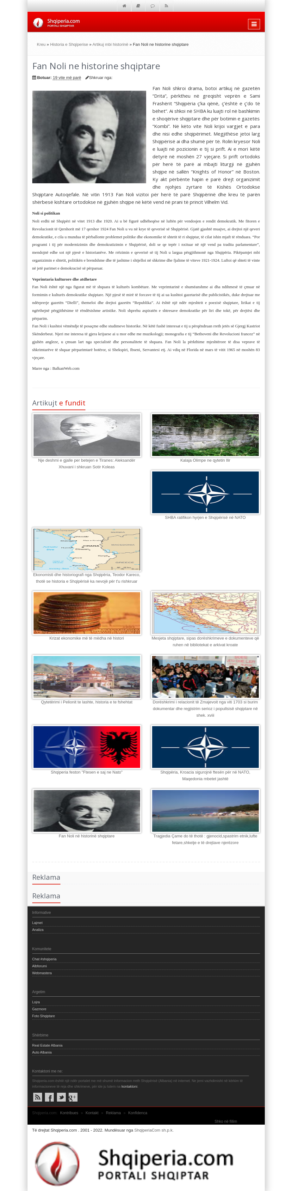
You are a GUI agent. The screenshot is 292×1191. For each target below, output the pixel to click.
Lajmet (37, 923)
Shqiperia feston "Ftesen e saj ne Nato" (87, 772)
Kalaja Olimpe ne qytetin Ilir (205, 460)
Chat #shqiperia (44, 959)
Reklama (113, 1113)
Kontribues (69, 1113)
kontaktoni (129, 1086)
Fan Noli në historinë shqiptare (87, 836)
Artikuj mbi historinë (110, 44)
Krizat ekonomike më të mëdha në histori (86, 638)
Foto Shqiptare (43, 1016)
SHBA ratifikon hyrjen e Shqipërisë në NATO (205, 517)
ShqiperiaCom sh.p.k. (154, 1130)
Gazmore (39, 1009)
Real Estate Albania (47, 1045)
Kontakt (92, 1113)
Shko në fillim (225, 1121)
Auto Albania (42, 1052)
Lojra (36, 1002)
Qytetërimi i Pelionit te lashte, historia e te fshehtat (86, 702)
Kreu (41, 44)
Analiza (38, 930)
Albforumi (39, 966)
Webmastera (42, 973)
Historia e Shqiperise (69, 44)
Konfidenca (137, 1113)
